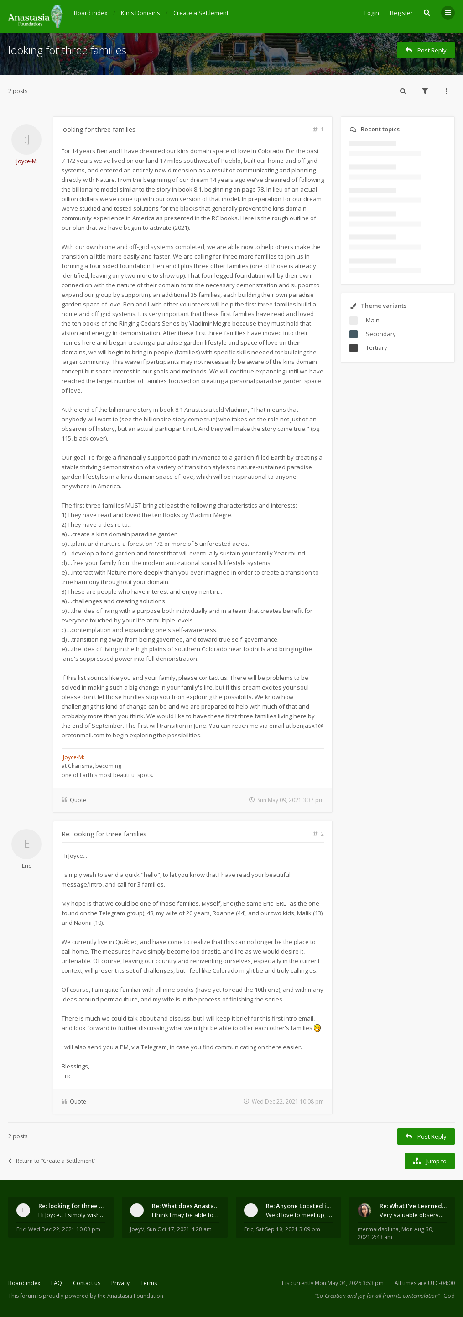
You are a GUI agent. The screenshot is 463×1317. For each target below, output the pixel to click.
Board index (24, 1283)
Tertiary (376, 347)
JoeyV (137, 1229)
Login (371, 13)
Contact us (86, 1283)
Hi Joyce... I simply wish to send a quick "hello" (71, 1215)
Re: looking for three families (104, 834)
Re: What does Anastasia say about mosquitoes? (185, 1206)
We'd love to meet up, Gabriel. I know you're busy (299, 1215)
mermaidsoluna (378, 1229)
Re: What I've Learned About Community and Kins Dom (413, 1206)
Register (401, 13)
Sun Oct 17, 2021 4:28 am (179, 1229)
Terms (148, 1283)
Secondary (381, 334)
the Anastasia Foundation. (131, 1296)
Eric (26, 866)
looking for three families (67, 49)
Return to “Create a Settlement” (51, 1161)
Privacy (120, 1283)
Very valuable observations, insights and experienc (413, 1215)
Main (373, 320)
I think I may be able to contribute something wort (185, 1215)
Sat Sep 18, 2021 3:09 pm (288, 1229)
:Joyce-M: (26, 161)
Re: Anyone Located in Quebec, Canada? (299, 1206)
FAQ (56, 1283)
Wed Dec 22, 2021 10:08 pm (64, 1229)
